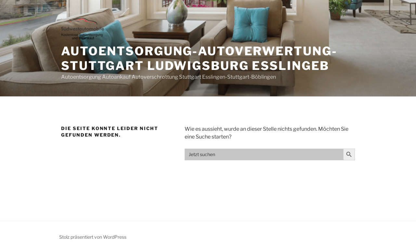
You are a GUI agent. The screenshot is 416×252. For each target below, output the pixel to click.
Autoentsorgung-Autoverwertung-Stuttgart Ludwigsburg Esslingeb (199, 58)
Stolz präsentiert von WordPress (92, 237)
